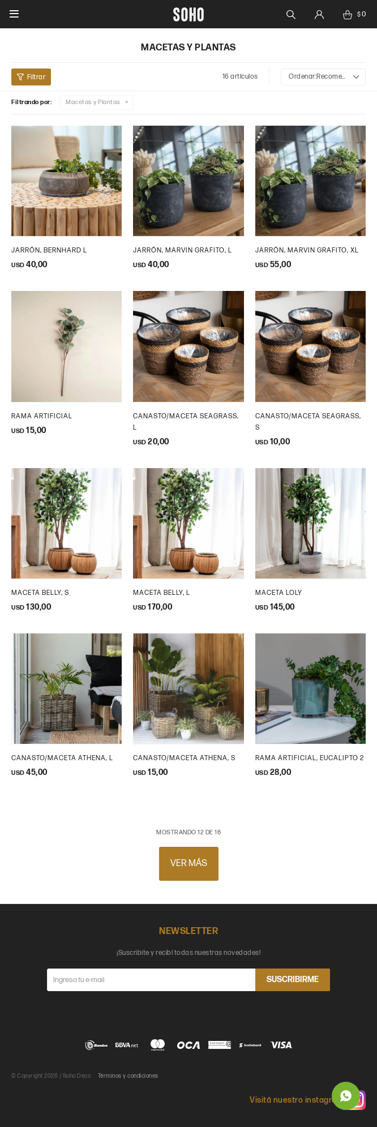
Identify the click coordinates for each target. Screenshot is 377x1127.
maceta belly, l (161, 593)
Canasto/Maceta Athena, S (184, 758)
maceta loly (278, 593)
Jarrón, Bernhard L (49, 250)
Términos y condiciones (128, 1076)
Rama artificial (41, 416)
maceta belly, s (40, 593)
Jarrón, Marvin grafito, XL (307, 250)
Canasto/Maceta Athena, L (62, 758)
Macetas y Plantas (93, 102)
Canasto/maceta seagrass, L (186, 422)
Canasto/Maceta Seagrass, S (308, 422)
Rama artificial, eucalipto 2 (309, 758)
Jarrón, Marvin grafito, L (182, 250)
